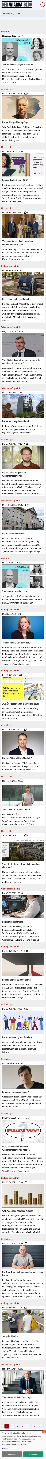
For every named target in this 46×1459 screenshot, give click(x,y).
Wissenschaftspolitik (10, 327)
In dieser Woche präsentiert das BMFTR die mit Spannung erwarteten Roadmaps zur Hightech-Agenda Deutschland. (23, 412)
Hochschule (6, 147)
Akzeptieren (33, 1454)
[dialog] (23, 1444)
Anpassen (5, 1448)
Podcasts (5, 31)
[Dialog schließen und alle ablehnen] (44, 1431)
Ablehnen (12, 1454)
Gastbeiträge (7, 89)
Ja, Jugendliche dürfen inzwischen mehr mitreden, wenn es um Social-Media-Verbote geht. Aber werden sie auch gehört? (23, 583)
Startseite (7, 13)
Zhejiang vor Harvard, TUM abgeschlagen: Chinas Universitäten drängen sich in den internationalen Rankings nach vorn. (23, 749)
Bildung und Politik (10, 266)
